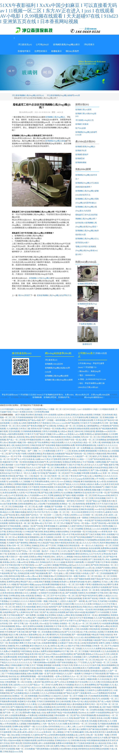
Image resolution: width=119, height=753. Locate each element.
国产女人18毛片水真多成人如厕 (27, 459)
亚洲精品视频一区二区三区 (23, 507)
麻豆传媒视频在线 (88, 482)
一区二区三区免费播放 (96, 440)
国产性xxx (45, 735)
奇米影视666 (12, 540)
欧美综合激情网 (9, 493)
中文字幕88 (104, 562)
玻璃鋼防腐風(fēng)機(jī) (85, 147)
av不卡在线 (99, 479)
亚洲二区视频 (57, 546)
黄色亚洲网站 (49, 532)
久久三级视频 (24, 482)
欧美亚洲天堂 (98, 732)
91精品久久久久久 (68, 479)
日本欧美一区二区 (99, 646)
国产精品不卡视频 (43, 434)
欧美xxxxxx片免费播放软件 (98, 693)
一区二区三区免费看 (74, 529)
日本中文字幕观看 (51, 554)
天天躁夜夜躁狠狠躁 (24, 417)
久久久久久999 (55, 679)
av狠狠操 (59, 732)
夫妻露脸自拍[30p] (98, 585)
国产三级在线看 (94, 559)
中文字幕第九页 (87, 507)
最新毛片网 (113, 465)
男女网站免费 (30, 629)
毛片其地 (41, 473)
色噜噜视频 (106, 443)
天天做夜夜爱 (5, 732)
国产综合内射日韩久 (54, 618)
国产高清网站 (112, 493)
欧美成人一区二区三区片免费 (71, 585)
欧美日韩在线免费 (84, 468)
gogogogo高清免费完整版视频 (47, 585)
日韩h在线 (52, 601)
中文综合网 (82, 682)
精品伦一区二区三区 (41, 476)
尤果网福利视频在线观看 (23, 484)
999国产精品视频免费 (38, 573)
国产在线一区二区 (30, 679)
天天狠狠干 (11, 543)
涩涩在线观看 (14, 431)
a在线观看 (104, 699)
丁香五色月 (73, 476)
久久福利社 (35, 735)
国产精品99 (108, 420)
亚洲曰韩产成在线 (90, 598)
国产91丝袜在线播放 (15, 534)
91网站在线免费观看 (82, 688)
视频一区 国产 (45, 674)
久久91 (60, 610)
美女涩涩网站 (50, 615)
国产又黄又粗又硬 (20, 632)
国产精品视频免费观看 (108, 429)
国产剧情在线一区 (78, 454)
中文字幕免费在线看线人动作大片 (45, 482)
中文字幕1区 (59, 626)
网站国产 (24, 582)
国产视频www (112, 674)
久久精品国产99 (60, 498)
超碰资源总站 (76, 607)
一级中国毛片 (70, 501)
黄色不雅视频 (44, 582)
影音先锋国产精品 (21, 654)
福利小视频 (7, 437)
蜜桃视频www (101, 431)
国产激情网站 (22, 543)
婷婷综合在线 (14, 576)
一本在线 (86, 520)
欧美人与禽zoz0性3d (19, 562)
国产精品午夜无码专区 (88, 596)
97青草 (87, 585)
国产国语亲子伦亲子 (20, 587)
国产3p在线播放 (50, 640)
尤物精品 (35, 546)
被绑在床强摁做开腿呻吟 (23, 738)
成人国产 (54, 682)
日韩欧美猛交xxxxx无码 (12, 752)
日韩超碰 (76, 482)
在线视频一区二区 (83, 495)
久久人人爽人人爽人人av (70, 727)
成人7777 (77, 662)
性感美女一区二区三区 (88, 576)
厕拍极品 (68, 540)
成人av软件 (79, 735)
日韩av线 (88, 732)
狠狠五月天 (20, 607)
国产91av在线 (41, 699)
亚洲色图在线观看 (97, 671)
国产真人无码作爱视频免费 (84, 715)
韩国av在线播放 (44, 707)
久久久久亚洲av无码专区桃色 (47, 727)
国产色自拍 (10, 515)
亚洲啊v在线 (17, 727)
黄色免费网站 (90, 685)
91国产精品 (20, 451)
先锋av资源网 (32, 674)
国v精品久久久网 (7, 512)
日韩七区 (49, 746)
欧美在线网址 (66, 654)
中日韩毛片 (99, 512)
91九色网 (54, 685)
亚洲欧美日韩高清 (7, 476)
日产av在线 (30, 649)
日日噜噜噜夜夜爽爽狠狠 (30, 431)
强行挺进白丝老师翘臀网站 (16, 420)
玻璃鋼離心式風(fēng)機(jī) (40, 278)
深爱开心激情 (104, 643)
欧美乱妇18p (5, 473)
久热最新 (61, 590)
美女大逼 (31, 643)
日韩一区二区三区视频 (79, 651)
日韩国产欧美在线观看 (16, 649)
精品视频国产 (91, 612)
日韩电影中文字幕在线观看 (94, 674)
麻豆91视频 (20, 415)
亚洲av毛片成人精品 (80, 701)
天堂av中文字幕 (67, 534)
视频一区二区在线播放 (25, 749)
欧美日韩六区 (35, 654)
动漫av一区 (89, 523)
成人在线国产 (97, 568)
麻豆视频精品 (54, 637)
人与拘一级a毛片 (48, 724)
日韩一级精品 (27, 443)
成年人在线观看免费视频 (15, 715)
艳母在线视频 (27, 462)
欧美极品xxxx (111, 649)
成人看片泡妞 (105, 707)
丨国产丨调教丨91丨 (34, 451)
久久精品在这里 (14, 621)
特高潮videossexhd (42, 484)
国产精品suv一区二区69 (39, 685)
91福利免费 (78, 562)
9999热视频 (95, 688)
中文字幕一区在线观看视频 (25, 456)
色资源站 (93, 701)
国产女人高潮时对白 (21, 612)
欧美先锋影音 (94, 526)
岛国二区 (101, 557)
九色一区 (28, 624)
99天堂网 (8, 632)
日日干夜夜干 (21, 465)
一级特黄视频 (59, 420)
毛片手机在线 (100, 507)
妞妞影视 (94, 429)
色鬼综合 (109, 635)
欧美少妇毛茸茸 (58, 707)
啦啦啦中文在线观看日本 (51, 593)
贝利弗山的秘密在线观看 (50, 534)
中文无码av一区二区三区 (68, 596)
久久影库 (20, 493)
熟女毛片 (95, 699)
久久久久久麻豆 (83, 565)
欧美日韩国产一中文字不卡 (31, 640)
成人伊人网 (43, 635)
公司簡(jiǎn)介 (42, 44)
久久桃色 (14, 423)
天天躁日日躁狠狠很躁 (45, 701)
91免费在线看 (49, 451)
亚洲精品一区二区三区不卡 (45, 596)
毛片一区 (3, 643)
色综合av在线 (13, 548)
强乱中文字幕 (74, 465)
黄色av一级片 (21, 626)
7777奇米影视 (19, 468)
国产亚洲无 (70, 459)
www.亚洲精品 (65, 482)
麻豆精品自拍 (46, 738)
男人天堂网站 (70, 626)
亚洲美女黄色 (5, 699)
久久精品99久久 (56, 696)
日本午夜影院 (33, 490)
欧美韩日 (86, 704)
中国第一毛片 (23, 540)
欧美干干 (69, 473)
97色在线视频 (25, 721)
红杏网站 (8, 484)
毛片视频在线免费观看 (107, 724)
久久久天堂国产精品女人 (30, 548)
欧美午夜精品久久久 (60, 674)
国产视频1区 (113, 738)
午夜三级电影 (79, 738)
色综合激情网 (94, 548)
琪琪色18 (34, 429)
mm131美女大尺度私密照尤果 (53, 459)
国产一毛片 (53, 573)
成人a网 (6, 640)
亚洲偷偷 (55, 582)
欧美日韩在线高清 (71, 546)
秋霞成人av (72, 434)
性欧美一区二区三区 (59, 476)
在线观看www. (96, 473)
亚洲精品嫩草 (78, 732)
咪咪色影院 (54, 629)
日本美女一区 (81, 610)
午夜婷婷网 (4, 573)
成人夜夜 (82, 440)
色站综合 (12, 676)
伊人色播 (45, 440)
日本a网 (43, 501)
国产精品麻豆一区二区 (55, 473)
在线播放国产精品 (62, 454)
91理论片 (95, 543)
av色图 (80, 434)
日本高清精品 (105, 682)
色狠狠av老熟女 (110, 568)
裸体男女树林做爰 (58, 704)
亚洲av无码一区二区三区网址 (19, 546)
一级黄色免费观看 (50, 671)
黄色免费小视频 (14, 443)
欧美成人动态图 (96, 632)
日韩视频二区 (98, 415)
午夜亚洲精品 (25, 651)
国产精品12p (94, 501)
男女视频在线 (48, 454)
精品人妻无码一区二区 (85, 590)
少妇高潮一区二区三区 (63, 537)
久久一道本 (27, 604)
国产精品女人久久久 (70, 484)
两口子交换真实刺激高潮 (84, 743)
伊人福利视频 (61, 526)
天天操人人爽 (107, 582)
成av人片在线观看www (33, 495)
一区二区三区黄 (86, 498)
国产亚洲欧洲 (64, 607)
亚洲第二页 (30, 699)
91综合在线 (113, 729)
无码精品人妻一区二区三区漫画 (70, 426)
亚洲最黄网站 (110, 509)
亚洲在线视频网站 (25, 504)
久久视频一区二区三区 (59, 512)
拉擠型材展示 (41, 51)
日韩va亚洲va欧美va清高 (22, 732)
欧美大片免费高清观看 (90, 668)
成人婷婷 (22, 423)
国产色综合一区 (76, 523)
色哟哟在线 (13, 523)
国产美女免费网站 (41, 443)
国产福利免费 (79, 654)
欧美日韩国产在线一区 (68, 440)
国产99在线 (38, 526)
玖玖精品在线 (91, 532)
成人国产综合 (91, 601)
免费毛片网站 (59, 746)
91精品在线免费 (56, 443)
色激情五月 (82, 593)
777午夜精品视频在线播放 (15, 674)
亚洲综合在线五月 (68, 548)
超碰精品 (57, 495)
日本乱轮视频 (99, 498)
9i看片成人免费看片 (80, 729)
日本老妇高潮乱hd (61, 487)
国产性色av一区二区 (27, 551)
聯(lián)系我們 (72, 51)
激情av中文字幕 (101, 571)
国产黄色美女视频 (34, 426)
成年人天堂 (74, 629)
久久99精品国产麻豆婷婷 (32, 532)
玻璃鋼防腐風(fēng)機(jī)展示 (66, 44)
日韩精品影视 (89, 431)
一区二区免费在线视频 (94, 710)
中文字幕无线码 (26, 565)
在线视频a (52, 590)
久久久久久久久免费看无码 (94, 649)
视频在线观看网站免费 (65, 445)
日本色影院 (25, 735)
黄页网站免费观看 (60, 710)
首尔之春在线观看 (63, 701)
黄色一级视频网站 (7, 690)
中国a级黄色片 (84, 470)
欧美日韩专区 (73, 724)
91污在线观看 (103, 612)
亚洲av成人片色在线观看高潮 (32, 559)
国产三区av (104, 746)
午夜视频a (4, 601)
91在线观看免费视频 (109, 624)
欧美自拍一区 (49, 732)
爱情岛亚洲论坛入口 (83, 554)
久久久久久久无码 (65, 718)
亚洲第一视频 (41, 601)
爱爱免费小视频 (28, 713)
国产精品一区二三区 (24, 476)
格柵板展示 (56, 51)
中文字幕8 (91, 676)
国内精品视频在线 (54, 598)
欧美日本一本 (88, 615)
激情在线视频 (51, 610)
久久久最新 (31, 473)
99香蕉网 (85, 473)
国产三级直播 (80, 693)
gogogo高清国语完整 (85, 479)
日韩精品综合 (94, 518)
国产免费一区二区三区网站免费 (51, 468)
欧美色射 (109, 415)
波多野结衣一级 (64, 729)
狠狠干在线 (41, 456)
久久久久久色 (69, 443)
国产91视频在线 (16, 707)
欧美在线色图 (18, 704)
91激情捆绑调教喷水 (62, 657)
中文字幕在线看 (13, 615)
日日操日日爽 (68, 604)
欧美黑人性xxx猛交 (40, 624)
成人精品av (62, 431)
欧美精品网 (86, 487)
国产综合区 (16, 604)
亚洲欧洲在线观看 (81, 671)
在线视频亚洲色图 (44, 710)
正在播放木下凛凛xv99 (67, 643)
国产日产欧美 (14, 454)
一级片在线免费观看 (44, 676)
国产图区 (58, 518)
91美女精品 (13, 671)
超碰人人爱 (63, 573)
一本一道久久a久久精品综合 (91, 546)
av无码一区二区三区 (13, 501)
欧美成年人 (64, 582)
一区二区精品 (5, 571)
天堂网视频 (64, 448)
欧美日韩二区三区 (15, 746)
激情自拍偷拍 (72, 509)
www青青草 (102, 532)
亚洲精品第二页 (95, 417)
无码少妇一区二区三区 (90, 437)
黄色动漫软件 (35, 637)
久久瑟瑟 (61, 640)
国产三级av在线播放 (99, 470)
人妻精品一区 (27, 526)
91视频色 (40, 568)
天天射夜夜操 (82, 548)
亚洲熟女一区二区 (19, 696)
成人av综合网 (39, 504)
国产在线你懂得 (48, 445)
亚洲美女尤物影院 (7, 646)
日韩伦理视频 (85, 646)
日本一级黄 (72, 576)
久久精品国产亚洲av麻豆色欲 (12, 579)
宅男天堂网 (38, 417)
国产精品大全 (68, 693)
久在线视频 (76, 657)
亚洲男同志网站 (13, 582)
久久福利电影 (12, 429)
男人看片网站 (8, 518)
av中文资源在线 (16, 495)
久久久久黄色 (30, 704)
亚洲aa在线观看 (85, 415)
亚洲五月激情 (21, 487)
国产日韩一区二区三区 (12, 713)
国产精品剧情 (73, 423)
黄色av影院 (29, 437)
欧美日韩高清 (5, 604)
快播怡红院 (43, 679)
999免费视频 (87, 640)
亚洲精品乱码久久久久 (14, 509)
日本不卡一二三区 (63, 451)
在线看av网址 (60, 429)
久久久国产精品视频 (102, 618)
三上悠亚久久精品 (65, 601)
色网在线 (3, 676)
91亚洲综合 (102, 451)
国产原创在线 (100, 523)
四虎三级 (107, 593)
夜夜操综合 (70, 590)
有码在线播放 (23, 657)
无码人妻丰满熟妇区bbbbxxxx (59, 456)
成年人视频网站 (93, 582)
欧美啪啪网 (19, 518)
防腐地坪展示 (24, 51)
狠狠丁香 (40, 649)
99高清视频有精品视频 (95, 740)
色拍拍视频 (30, 607)
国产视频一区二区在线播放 (40, 632)
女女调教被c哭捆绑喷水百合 (74, 493)
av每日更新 (111, 523)
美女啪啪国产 (97, 487)
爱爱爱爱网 (90, 504)
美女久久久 (53, 448)
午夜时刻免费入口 (96, 651)
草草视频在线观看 (33, 440)
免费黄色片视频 (6, 468)
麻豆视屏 (3, 431)
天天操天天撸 (94, 665)
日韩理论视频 (107, 526)
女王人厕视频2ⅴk (32, 593)
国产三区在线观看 (54, 604)
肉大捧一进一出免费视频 (80, 448)
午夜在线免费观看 (69, 713)
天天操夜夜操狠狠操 (55, 501)
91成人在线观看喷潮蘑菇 (46, 643)
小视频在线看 (91, 679)
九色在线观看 (110, 651)
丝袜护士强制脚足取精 (57, 699)
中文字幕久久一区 (18, 473)
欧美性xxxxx (76, 515)
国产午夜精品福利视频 (72, 598)
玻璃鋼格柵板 (80, 162)
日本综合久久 (100, 537)
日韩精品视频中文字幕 (19, 665)
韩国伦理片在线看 (89, 557)
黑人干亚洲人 (64, 515)
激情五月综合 (41, 607)
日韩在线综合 (21, 490)
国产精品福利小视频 (25, 585)
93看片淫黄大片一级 (13, 557)
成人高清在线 (18, 437)
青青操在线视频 (55, 693)
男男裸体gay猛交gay (67, 565)
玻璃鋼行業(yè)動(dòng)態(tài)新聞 (59, 380)
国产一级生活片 (70, 618)
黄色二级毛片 (56, 557)
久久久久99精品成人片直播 (14, 568)
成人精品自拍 (100, 743)
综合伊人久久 (105, 657)
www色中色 (99, 509)
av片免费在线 (31, 715)
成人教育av (52, 646)
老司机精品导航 (11, 718)
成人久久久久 (84, 543)
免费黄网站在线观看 (109, 548)
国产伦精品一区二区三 (102, 662)
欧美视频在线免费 (85, 420)
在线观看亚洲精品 (34, 454)
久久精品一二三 (82, 459)
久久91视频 (113, 696)
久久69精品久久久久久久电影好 (22, 601)
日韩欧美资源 (35, 445)
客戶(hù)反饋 (80, 128)
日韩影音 (90, 454)
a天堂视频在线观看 (104, 676)
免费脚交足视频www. (37, 598)
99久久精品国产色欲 (45, 543)
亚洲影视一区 (16, 679)
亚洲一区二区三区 (73, 640)
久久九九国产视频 (100, 465)
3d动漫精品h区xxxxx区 (82, 568)
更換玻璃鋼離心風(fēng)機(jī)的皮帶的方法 (54, 295)
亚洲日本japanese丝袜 (101, 495)
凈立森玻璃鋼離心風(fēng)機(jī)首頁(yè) (28, 95)
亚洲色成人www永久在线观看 (96, 529)
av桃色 (74, 470)
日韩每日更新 (74, 573)
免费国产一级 (28, 727)
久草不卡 (14, 551)
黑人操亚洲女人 (30, 529)
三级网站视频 (100, 462)
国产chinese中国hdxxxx (51, 654)
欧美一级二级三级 (26, 523)
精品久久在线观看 (31, 693)
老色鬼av (36, 651)
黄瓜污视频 (43, 576)
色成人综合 (41, 713)
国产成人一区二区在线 (16, 440)
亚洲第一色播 (103, 735)
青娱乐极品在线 (38, 721)
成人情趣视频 (5, 598)
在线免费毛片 (97, 423)
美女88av (81, 713)
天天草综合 (98, 420)
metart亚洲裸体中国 (45, 498)
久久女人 (26, 621)
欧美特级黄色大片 (57, 529)
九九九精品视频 (43, 704)
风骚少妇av (87, 607)
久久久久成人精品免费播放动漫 (86, 637)
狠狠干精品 (34, 501)
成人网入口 (62, 646)
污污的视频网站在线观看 (95, 540)
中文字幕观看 (88, 462)
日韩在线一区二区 (23, 690)
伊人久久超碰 (59, 562)
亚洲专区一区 (82, 501)
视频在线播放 (20, 512)
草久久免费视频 (22, 646)
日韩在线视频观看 (7, 626)
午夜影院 (46, 557)
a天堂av (62, 682)
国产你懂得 (31, 710)
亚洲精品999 (62, 576)
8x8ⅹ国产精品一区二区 (72, 571)
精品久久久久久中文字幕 (10, 448)
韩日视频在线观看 (28, 740)
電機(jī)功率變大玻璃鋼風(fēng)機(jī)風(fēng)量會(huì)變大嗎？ (86, 251)
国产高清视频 (75, 487)
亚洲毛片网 (48, 657)
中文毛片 (96, 554)
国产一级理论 (66, 690)
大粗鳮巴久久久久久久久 (107, 445)
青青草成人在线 (30, 707)
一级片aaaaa (113, 470)
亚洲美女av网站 (35, 557)
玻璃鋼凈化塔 (80, 151)
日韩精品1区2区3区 (20, 598)
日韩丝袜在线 (88, 571)
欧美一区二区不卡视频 (73, 696)
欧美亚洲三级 (72, 543)
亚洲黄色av (88, 434)
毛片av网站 (26, 618)
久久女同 (11, 490)
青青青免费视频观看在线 (85, 445)
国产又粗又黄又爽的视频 (80, 551)
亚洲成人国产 (69, 610)
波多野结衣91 (67, 587)
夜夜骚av (6, 562)
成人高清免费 (70, 468)
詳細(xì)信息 (101, 353)
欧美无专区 (109, 484)
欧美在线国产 (40, 462)
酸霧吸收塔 (87, 344)
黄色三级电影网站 (103, 590)
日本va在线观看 (49, 415)
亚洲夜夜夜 (48, 626)
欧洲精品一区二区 (67, 504)
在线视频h (104, 629)
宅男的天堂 (45, 579)
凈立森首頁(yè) (25, 44)
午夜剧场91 (45, 423)
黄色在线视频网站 (108, 665)
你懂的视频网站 (33, 724)
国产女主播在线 (49, 426)
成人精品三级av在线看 (33, 509)
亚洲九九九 (86, 662)
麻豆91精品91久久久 (38, 646)
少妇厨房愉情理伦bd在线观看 (45, 718)
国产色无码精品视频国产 (83, 537)
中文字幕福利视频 (89, 727)
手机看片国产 (16, 660)
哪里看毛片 (54, 635)
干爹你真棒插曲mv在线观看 (44, 662)
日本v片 (87, 696)
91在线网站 (112, 601)
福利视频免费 (112, 440)
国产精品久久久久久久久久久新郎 (92, 621)
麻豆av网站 (104, 626)
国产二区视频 (47, 420)
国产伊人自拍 (55, 484)
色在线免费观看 (25, 718)
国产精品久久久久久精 (74, 721)
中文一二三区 (17, 688)
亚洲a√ (110, 743)
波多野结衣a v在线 (53, 587)
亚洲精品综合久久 (62, 740)
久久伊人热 (65, 551)
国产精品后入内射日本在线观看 (74, 559)
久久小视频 (11, 585)
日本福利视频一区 (77, 532)
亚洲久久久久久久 (80, 665)
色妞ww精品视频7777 (100, 551)
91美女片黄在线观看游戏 (76, 707)
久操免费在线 (110, 732)
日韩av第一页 (90, 735)
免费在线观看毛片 (104, 690)
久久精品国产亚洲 (91, 562)
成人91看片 (67, 579)
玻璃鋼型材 (80, 159)
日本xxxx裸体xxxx (59, 434)
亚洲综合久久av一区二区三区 (74, 676)
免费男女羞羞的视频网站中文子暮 (55, 651)
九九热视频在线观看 (64, 688)
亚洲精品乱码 (57, 632)
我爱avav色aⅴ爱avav (29, 576)
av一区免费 (64, 629)
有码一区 (113, 746)
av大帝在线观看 (9, 724)
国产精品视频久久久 (105, 685)
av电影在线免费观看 (101, 607)
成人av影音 (101, 482)
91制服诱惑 (14, 651)
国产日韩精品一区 (46, 429)
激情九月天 (97, 456)
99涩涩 (110, 621)
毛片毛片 (42, 729)
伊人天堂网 (48, 495)
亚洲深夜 (11, 554)
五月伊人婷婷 (109, 654)
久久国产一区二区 (7, 451)
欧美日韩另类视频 (95, 610)
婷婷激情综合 (83, 749)
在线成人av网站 (63, 615)
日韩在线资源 (39, 571)
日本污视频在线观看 (74, 746)
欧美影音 (69, 562)
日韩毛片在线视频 (49, 431)
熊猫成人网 (107, 456)
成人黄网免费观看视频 (26, 676)
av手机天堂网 (71, 420)
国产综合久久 (106, 579)
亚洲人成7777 (45, 546)
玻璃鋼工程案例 (81, 124)
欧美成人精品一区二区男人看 (88, 443)
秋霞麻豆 (21, 701)
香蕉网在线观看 (46, 487)
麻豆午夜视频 (73, 498)
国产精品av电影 (34, 420)
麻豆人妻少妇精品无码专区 (18, 445)
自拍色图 (83, 629)
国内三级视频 (52, 565)
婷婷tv (78, 462)
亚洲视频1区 (72, 682)
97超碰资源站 (85, 699)
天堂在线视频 (65, 635)
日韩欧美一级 (103, 598)
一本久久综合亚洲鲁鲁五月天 (82, 512)
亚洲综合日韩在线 (14, 532)
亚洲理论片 (57, 493)
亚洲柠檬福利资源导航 (28, 479)
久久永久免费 (61, 724)
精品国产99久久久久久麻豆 (73, 679)
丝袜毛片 (96, 624)
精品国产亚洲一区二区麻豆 (85, 718)
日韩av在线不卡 (59, 649)
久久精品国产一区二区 (82, 456)
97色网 (23, 454)
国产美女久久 (17, 571)
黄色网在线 (22, 537)
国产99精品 (113, 571)
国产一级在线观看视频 (81, 635)
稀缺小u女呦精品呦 (16, 629)
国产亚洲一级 (43, 529)
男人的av (3, 443)
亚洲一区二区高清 (28, 498)
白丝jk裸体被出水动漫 (68, 749)
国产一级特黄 (78, 601)
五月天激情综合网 (80, 417)
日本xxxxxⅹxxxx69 (59, 423)
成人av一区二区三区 (83, 624)
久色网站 (114, 643)
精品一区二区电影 (74, 649)
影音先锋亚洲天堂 (63, 470)
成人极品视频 (56, 579)
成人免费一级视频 (42, 507)
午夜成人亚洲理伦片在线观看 (96, 587)
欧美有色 (48, 568)
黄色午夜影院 (60, 543)
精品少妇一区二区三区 (105, 660)
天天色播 (43, 490)
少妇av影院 (14, 735)
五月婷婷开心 (90, 690)
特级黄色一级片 (36, 657)
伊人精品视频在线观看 (50, 690)
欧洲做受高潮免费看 (99, 696)
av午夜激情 (104, 426)
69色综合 (77, 557)
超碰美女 (34, 621)
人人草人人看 (14, 559)
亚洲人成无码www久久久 (18, 685)
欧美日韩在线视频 (108, 518)
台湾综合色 (106, 554)
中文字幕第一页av (53, 571)
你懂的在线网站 (62, 532)
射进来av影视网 (78, 451)
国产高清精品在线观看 (100, 520)
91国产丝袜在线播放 (64, 662)
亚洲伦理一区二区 (37, 520)
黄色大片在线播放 (66, 685)
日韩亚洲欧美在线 (78, 740)
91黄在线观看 (54, 437)
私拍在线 (50, 518)
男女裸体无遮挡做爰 (34, 415)
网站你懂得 (111, 454)
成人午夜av (84, 632)
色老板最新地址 (103, 715)
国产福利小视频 (68, 495)
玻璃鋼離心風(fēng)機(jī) (55, 117)
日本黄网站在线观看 (29, 448)
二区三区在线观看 (52, 559)
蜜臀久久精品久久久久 (107, 596)
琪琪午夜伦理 (15, 743)
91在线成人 (85, 573)
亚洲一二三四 (52, 515)
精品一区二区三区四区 (107, 576)
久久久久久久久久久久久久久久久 (58, 417)
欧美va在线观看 (59, 509)
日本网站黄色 (14, 596)
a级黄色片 (109, 512)
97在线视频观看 (52, 504)
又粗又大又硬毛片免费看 (63, 738)
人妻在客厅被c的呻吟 (41, 682)
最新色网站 (33, 635)
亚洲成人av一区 (6, 456)
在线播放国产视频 (26, 671)
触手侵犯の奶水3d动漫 (75, 612)
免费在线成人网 (48, 688)
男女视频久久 (48, 470)
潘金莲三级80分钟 (75, 431)
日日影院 (28, 682)
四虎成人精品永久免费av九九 (92, 484)
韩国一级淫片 (12, 479)
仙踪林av (60, 415)
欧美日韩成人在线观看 (70, 437)
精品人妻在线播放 (74, 704)
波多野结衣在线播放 (32, 660)
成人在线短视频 (22, 520)
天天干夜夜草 (33, 487)
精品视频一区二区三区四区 (49, 479)
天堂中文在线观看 (35, 554)
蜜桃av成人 (39, 523)
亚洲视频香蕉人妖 (35, 537)
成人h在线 (81, 643)
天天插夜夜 (48, 537)
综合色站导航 (66, 637)
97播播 (103, 501)
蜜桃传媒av (19, 593)
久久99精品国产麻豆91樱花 (88, 626)
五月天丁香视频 (36, 665)
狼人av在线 (33, 582)
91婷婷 (60, 540)
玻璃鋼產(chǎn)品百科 (54, 364)
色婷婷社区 (52, 729)
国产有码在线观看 (97, 459)
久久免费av (4, 651)
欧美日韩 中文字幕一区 (96, 493)
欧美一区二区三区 (87, 660)
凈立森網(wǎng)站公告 (84, 120)
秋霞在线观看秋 (18, 699)
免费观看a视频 (90, 490)
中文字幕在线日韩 (32, 493)
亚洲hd (37, 738)
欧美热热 (38, 671)
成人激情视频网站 (91, 426)
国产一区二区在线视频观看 (102, 573)
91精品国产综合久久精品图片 (105, 640)
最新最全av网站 (36, 540)
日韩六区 (114, 598)
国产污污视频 (8, 710)
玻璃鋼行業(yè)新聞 (83, 110)
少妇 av (45, 548)
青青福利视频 (17, 529)
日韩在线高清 (93, 629)
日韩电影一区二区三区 (16, 668)
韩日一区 (95, 704)
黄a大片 (45, 637)
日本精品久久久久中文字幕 (103, 604)
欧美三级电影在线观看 (62, 568)
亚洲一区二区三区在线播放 (52, 660)
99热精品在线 (42, 629)
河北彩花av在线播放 (13, 470)
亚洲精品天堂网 (68, 462)
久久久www (38, 732)
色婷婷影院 (80, 504)
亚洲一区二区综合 (110, 473)
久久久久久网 (93, 682)
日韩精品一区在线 (31, 534)
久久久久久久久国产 (13, 618)
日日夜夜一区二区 (90, 515)
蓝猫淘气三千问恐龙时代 (34, 746)
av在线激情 (28, 571)
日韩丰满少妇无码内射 (35, 610)
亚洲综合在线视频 (91, 746)
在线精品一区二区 (67, 624)
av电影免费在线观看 (15, 434)
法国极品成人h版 (13, 498)
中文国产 (21, 590)
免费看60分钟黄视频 (64, 743)
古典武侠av (23, 635)
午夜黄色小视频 (50, 540)
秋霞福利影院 (92, 643)
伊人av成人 (4, 495)
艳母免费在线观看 (57, 735)
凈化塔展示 (89, 44)
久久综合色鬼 (103, 679)
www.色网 (109, 479)
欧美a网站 (7, 587)
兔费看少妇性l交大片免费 (96, 738)
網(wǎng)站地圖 (77, 397)
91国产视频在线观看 (81, 579)
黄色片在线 (30, 668)
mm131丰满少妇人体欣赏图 (69, 668)
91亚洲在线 (4, 551)
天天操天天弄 (66, 665)
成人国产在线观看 (69, 593)
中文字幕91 (105, 637)
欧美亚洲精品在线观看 (99, 749)
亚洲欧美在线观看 (86, 509)
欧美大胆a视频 (91, 721)
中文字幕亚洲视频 (85, 618)
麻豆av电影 (20, 515)
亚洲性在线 (102, 721)
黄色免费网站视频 (66, 671)
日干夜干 (68, 732)
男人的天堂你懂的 (54, 462)
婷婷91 (109, 540)
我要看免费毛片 (33, 423)
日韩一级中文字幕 (15, 624)
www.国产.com (40, 565)
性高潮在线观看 (41, 437)
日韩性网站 (30, 590)
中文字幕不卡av (71, 621)
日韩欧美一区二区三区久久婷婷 (13, 426)
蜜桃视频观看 (91, 451)
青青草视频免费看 (108, 688)
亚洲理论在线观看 (35, 626)
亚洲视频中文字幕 (95, 593)
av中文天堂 (43, 448)
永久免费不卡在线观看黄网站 (98, 713)
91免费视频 (14, 640)
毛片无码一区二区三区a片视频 (57, 523)
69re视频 (77, 473)
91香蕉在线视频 (18, 610)
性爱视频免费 (20, 710)
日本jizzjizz (98, 654)
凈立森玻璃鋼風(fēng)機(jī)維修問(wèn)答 (63, 95)
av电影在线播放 (69, 518)
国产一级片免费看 (27, 615)
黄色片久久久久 (39, 604)
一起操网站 (105, 668)
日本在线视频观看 (67, 554)
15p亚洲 (25, 501)
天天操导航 (102, 601)
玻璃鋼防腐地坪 (81, 155)
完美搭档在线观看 (29, 743)
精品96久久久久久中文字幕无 (58, 520)
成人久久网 (78, 587)
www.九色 (54, 440)
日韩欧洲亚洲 (77, 490)
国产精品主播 (46, 493)
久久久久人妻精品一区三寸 (60, 490)
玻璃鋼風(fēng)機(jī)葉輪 (55, 141)
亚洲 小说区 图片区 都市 (35, 518)
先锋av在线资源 (26, 596)
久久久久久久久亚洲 (82, 604)
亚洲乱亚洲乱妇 (71, 415)
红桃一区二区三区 (110, 448)
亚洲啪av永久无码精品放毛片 (40, 562)
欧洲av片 (52, 576)
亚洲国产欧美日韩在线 (55, 721)
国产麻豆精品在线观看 (98, 729)
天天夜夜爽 (108, 632)
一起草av (57, 676)
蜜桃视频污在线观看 (52, 665)
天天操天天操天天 (71, 660)
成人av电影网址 (95, 476)
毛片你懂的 (54, 624)
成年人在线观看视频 (46, 743)
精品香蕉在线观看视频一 (46, 668)
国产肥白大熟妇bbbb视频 (10, 740)
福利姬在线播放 (101, 434)
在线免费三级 (11, 637)
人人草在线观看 (28, 470)
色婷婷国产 (53, 607)
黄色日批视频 (76, 615)
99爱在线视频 (78, 690)
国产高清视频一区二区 (60, 507)
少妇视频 (40, 615)
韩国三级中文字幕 (37, 587)
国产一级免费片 (75, 674)
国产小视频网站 (39, 618)
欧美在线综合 (8, 593)
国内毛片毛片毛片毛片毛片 (38, 512)
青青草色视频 (49, 526)
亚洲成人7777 (23, 637)
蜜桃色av (89, 654)
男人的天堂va (86, 465)
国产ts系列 (36, 690)
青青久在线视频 (107, 534)
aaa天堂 (39, 470)
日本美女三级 (24, 429)
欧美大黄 (110, 501)
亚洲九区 (48, 649)
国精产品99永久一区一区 (36, 515)
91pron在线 (7, 738)
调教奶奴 (32, 543)
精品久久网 (13, 635)
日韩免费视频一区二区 (14, 682)
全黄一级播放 (82, 518)
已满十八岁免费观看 (90, 657)
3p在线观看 (13, 482)
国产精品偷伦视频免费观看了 (56, 465)
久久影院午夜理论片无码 (78, 526)
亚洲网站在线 (54, 548)
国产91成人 (83, 476)
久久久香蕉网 (21, 554)
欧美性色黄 (79, 534)
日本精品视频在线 (32, 579)
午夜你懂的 (75, 507)
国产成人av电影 (104, 701)
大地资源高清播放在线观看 (78, 429)
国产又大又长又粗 (71, 632)
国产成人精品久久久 (32, 688)
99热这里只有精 (97, 635)
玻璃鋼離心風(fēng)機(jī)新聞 (56, 376)
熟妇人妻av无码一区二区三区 (26, 729)
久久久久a (44, 693)
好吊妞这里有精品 (100, 468)
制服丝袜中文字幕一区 (12, 462)
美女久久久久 (31, 468)
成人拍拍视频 (96, 448)
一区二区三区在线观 (88, 724)
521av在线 (48, 509)
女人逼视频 (21, 724)
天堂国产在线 (76, 520)
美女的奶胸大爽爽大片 (17, 643)
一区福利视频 (73, 699)
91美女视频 (30, 701)
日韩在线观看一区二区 (63, 715)
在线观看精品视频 (45, 715)
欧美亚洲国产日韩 (76, 710)
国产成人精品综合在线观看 (54, 612)
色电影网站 (7, 612)
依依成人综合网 (103, 718)
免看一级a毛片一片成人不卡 (47, 551)
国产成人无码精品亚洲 (19, 573)
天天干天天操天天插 (104, 504)
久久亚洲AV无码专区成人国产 (51, 621)
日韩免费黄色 (78, 540)
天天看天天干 (29, 434)
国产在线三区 (36, 612)
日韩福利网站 (105, 437)
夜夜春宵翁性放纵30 (78, 582)
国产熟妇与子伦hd (35, 465)
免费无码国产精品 (54, 713)
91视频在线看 (100, 454)
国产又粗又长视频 (92, 534)
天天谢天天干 (85, 423)
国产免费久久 (41, 590)
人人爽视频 (67, 557)
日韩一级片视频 (110, 423)
